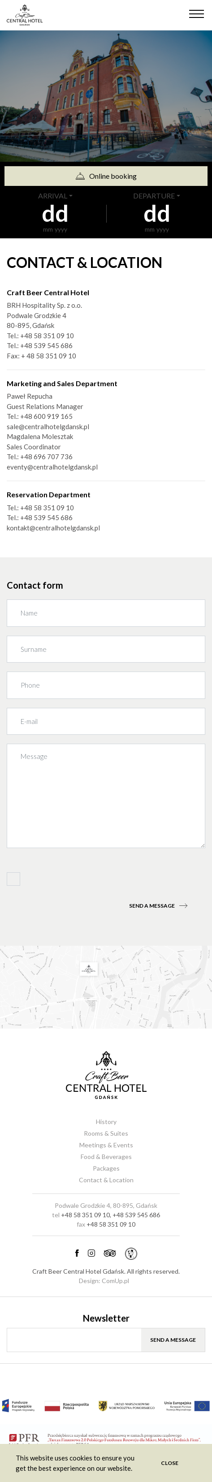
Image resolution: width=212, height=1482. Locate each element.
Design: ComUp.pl (104, 1280)
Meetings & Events (106, 1145)
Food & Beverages (106, 1156)
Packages (106, 1168)
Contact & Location (106, 1180)
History (106, 1121)
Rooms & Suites (106, 1133)
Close (169, 1463)
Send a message (158, 905)
